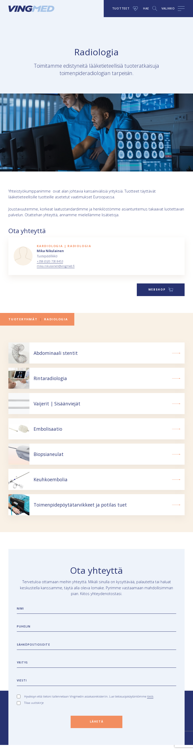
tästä (150, 701)
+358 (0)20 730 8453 (51, 261)
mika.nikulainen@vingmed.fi (56, 266)
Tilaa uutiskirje (34, 708)
